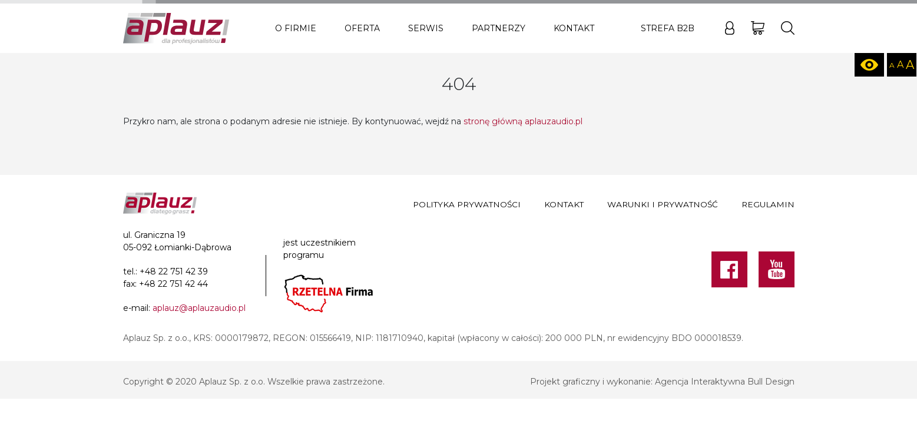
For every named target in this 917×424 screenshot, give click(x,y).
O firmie (295, 28)
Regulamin (767, 204)
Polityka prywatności (467, 204)
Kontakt (574, 28)
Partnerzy (498, 28)
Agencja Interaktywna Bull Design (724, 381)
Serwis (425, 28)
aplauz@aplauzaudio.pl (199, 308)
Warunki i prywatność (662, 204)
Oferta (362, 28)
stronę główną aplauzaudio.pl (523, 121)
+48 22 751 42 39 (174, 271)
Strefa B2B (667, 28)
